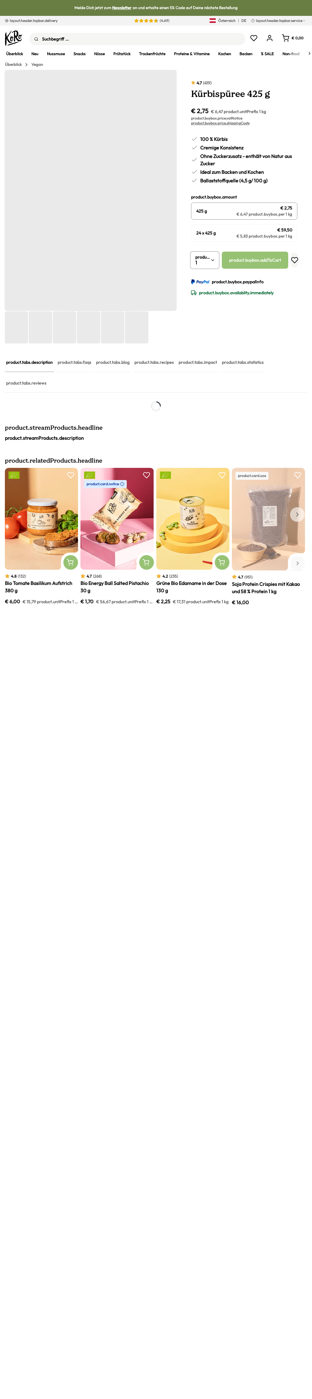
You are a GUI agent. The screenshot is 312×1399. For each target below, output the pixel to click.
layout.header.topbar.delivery (31, 20)
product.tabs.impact (198, 362)
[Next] (309, 53)
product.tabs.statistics (243, 362)
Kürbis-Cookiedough (127, 652)
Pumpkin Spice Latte (126, 677)
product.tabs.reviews (26, 383)
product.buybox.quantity (203, 257)
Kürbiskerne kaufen (116, 467)
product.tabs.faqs (74, 362)
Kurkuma (95, 551)
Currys (89, 568)
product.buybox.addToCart (255, 260)
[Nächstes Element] (297, 887)
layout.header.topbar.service (278, 20)
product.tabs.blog (112, 362)
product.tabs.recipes (154, 362)
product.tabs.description (29, 362)
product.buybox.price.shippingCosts (220, 123)
